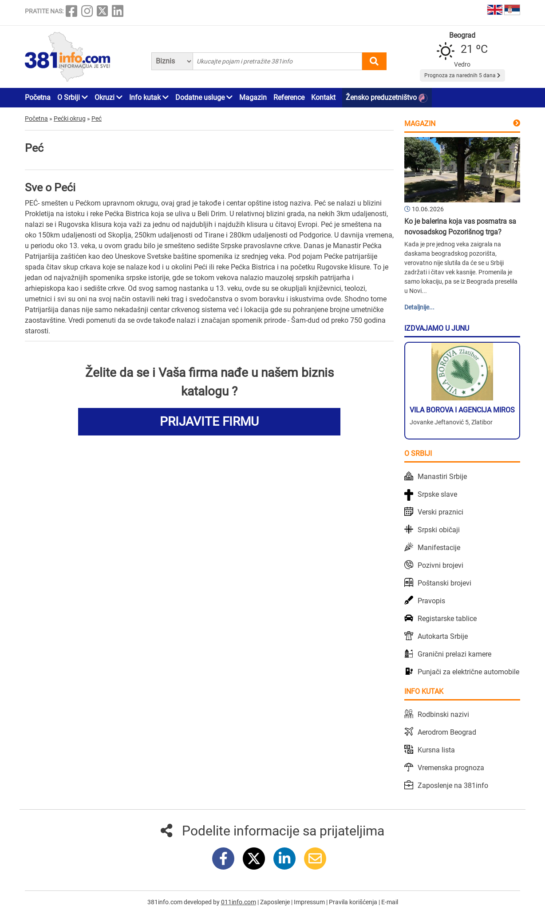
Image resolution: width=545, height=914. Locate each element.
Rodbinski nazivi (443, 714)
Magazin (253, 97)
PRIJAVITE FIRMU (209, 421)
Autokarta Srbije (443, 636)
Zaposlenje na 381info (453, 785)
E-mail (389, 902)
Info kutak (149, 97)
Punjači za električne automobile (468, 672)
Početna (38, 97)
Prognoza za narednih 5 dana (462, 75)
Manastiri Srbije (442, 476)
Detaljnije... (419, 307)
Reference (288, 97)
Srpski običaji (439, 530)
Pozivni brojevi (440, 565)
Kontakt (323, 97)
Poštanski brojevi (444, 583)
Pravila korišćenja (354, 902)
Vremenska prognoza (451, 768)
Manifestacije (439, 547)
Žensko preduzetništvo (386, 98)
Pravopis (431, 601)
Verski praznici (440, 512)
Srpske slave (437, 494)
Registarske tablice (447, 618)
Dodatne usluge (204, 97)
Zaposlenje (275, 902)
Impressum (310, 902)
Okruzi (108, 97)
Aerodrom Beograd (447, 732)
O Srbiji (72, 97)
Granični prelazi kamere (454, 654)
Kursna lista (436, 750)
